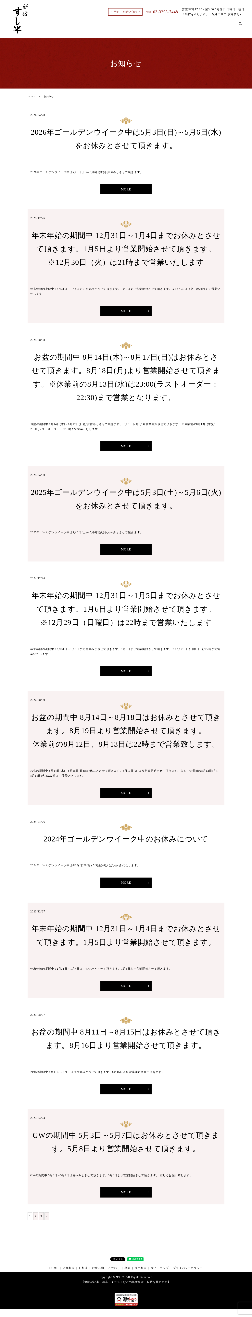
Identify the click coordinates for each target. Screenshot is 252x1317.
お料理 (151, 25)
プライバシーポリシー (188, 1276)
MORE (126, 190)
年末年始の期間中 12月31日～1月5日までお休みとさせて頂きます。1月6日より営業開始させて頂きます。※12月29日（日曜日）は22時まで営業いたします (126, 612)
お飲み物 (170, 25)
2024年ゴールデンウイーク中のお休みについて (126, 844)
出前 (208, 25)
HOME (113, 25)
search (240, 26)
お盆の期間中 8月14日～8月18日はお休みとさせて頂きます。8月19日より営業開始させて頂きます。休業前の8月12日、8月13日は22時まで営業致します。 (126, 734)
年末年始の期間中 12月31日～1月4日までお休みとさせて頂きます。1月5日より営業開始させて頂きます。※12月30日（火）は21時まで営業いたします (126, 249)
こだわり (191, 25)
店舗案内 (133, 25)
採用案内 (226, 25)
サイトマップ (160, 1276)
